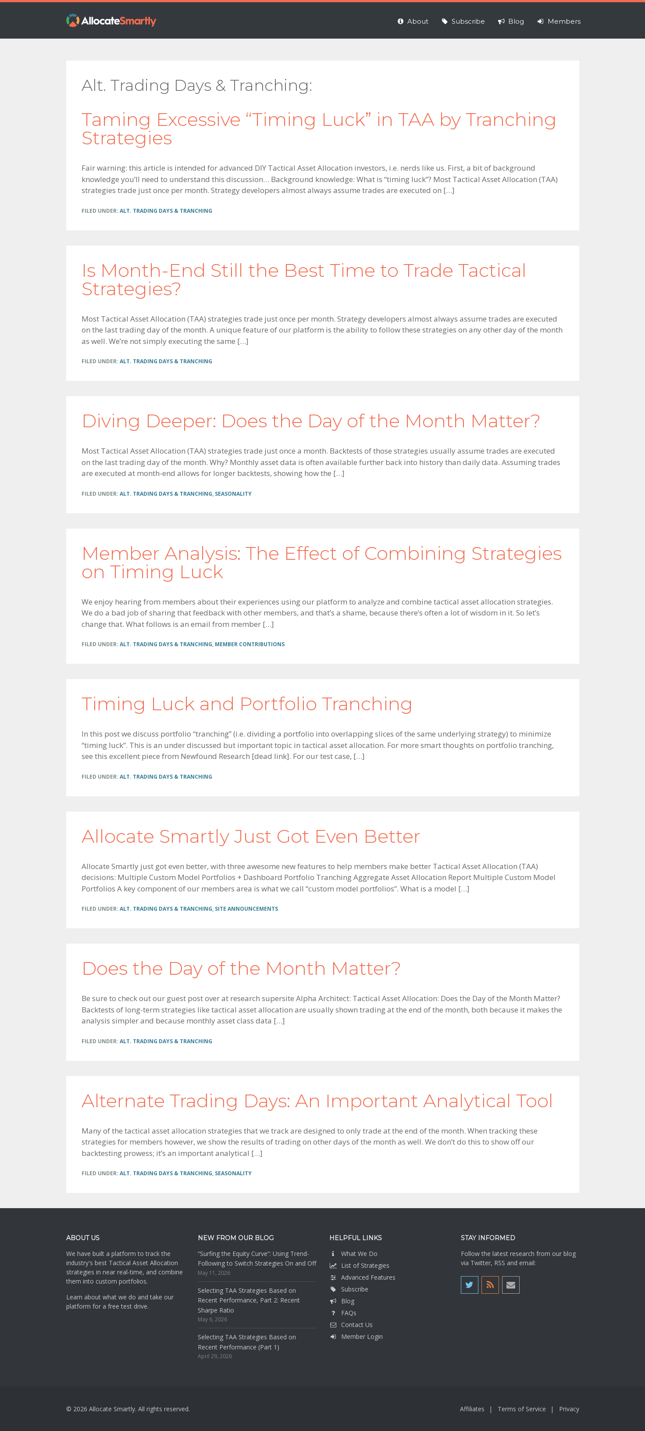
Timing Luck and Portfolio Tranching (247, 703)
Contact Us (351, 1324)
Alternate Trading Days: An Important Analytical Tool (317, 1100)
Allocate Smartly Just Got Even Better (251, 836)
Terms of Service (522, 1409)
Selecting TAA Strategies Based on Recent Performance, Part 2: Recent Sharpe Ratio (249, 1300)
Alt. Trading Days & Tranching (166, 211)
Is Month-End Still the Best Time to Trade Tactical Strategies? (304, 279)
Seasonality (233, 493)
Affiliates (472, 1409)
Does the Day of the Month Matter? (241, 968)
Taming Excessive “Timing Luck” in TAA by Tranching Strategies (319, 128)
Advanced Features (362, 1277)
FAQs (342, 1313)
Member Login (356, 1336)
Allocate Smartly (111, 20)
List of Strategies (359, 1265)
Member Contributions (250, 644)
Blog (341, 1301)
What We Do (353, 1253)
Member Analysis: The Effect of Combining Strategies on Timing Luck (322, 562)
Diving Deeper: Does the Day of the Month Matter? (311, 420)
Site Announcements (246, 908)
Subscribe (348, 1289)
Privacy (569, 1409)
